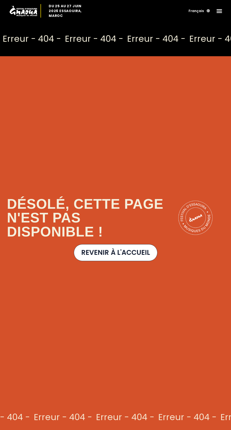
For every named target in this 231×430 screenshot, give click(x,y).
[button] (219, 10)
